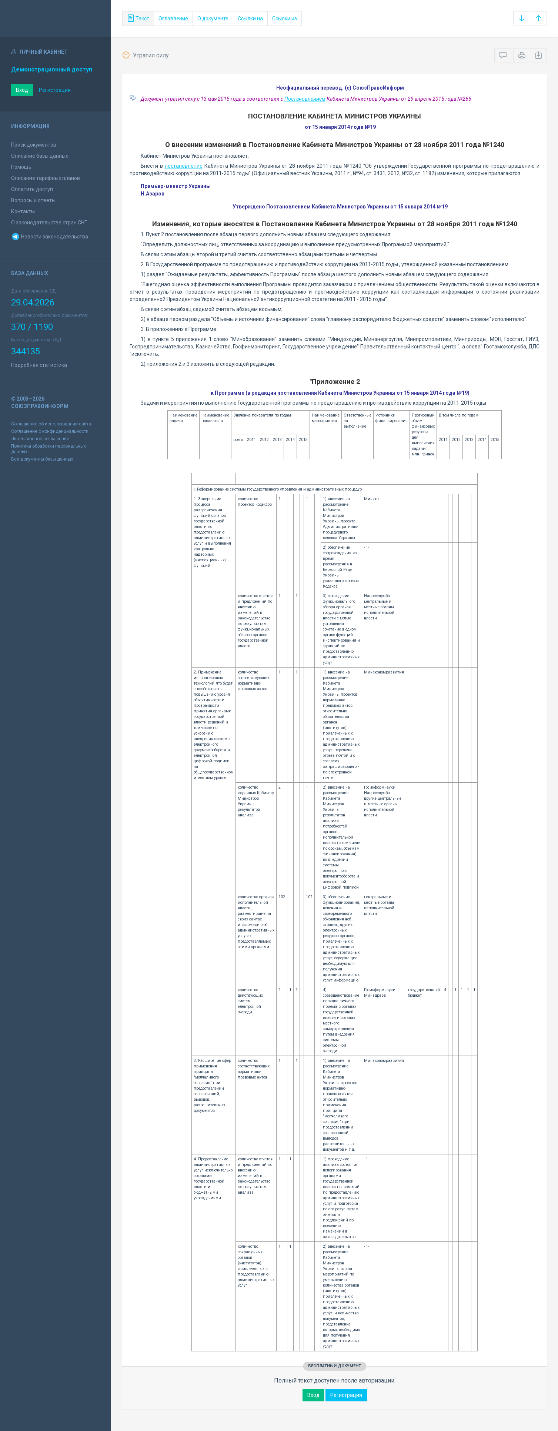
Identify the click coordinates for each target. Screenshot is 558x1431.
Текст (138, 18)
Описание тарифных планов (45, 178)
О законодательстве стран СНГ (49, 222)
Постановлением (304, 99)
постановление (184, 166)
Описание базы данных (39, 156)
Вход (22, 90)
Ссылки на (250, 18)
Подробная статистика (39, 365)
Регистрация (55, 90)
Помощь (21, 167)
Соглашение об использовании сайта (51, 424)
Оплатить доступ (32, 189)
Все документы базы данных (42, 459)
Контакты (23, 211)
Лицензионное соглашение (40, 438)
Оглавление (173, 18)
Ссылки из (284, 18)
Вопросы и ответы (33, 200)
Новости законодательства (49, 236)
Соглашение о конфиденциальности (49, 431)
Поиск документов (33, 145)
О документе (212, 18)
